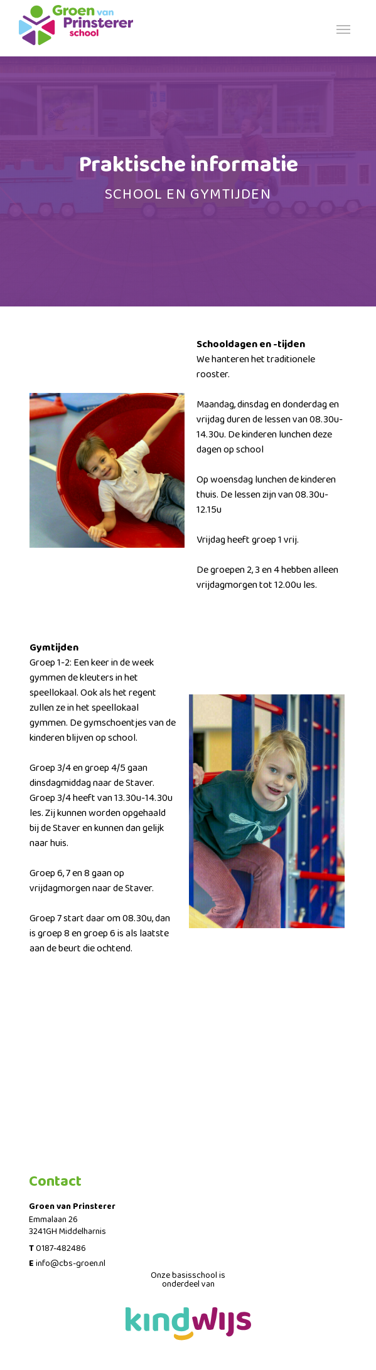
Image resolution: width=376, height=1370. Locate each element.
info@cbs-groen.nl (70, 1263)
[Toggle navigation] (343, 28)
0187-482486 (61, 1248)
